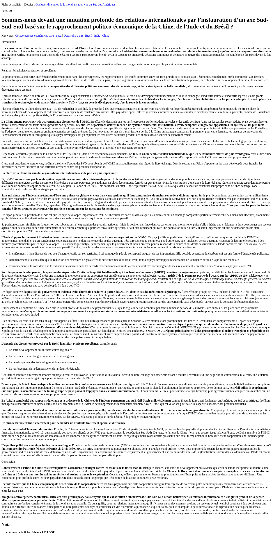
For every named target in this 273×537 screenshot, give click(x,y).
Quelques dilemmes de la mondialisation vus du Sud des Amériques (75, 4)
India (97, 35)
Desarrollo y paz (73, 35)
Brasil (88, 35)
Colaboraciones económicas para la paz (38, 35)
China (105, 35)
